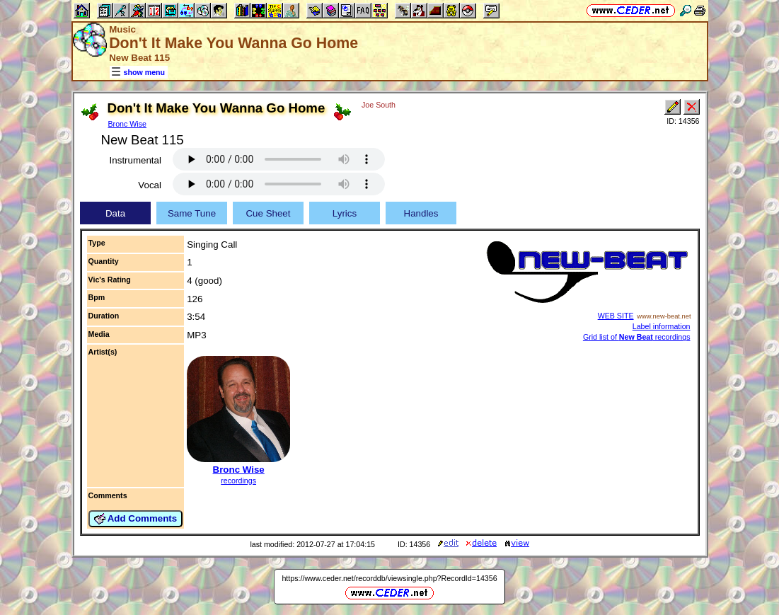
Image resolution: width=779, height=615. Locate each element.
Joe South (379, 104)
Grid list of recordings (637, 337)
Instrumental (135, 160)
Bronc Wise (127, 124)
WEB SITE (616, 315)
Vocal (149, 185)
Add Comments (136, 518)
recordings (238, 480)
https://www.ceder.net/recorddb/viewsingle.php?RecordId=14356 (389, 578)
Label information (662, 326)
